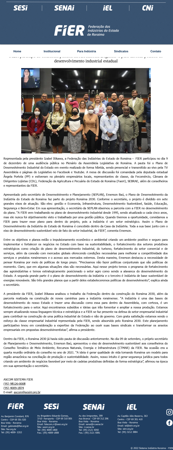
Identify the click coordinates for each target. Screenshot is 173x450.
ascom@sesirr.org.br (27, 392)
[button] (86, 110)
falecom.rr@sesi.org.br (56, 424)
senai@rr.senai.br (94, 424)
